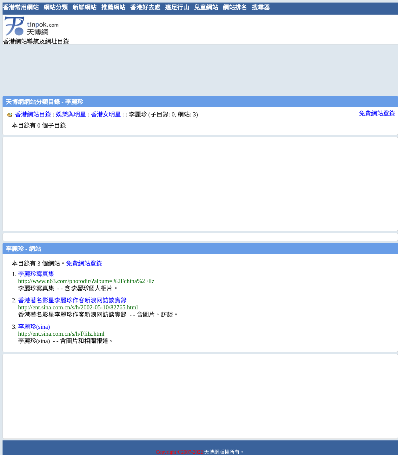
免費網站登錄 (377, 113)
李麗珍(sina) (34, 326)
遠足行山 (177, 7)
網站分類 (55, 7)
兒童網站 (206, 7)
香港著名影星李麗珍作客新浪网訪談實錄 (72, 300)
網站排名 (235, 7)
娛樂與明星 (71, 114)
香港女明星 (106, 114)
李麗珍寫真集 (36, 274)
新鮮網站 (84, 7)
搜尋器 (261, 7)
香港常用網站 (21, 7)
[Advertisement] (125, 54)
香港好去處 (145, 7)
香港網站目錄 (33, 114)
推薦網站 (113, 7)
